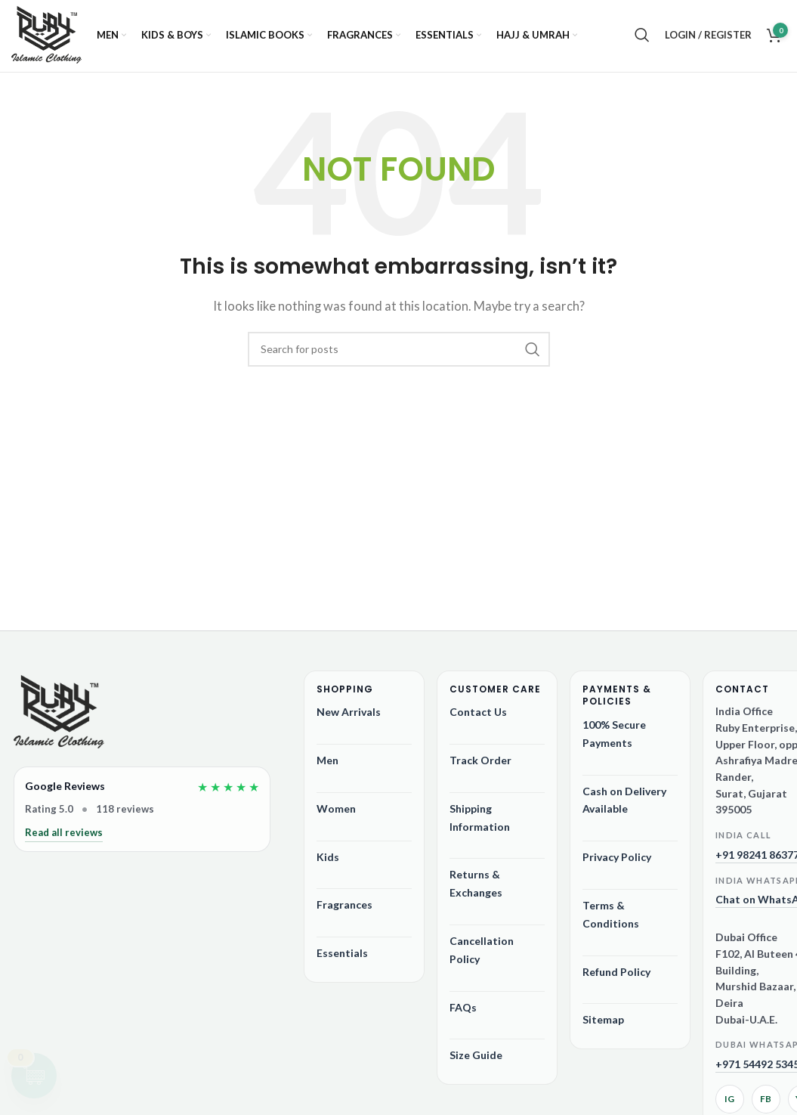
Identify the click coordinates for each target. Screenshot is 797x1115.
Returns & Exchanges (475, 890)
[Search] (642, 40)
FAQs (463, 1014)
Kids (328, 864)
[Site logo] (46, 40)
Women (336, 816)
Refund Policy (616, 979)
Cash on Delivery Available (624, 807)
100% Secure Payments (614, 741)
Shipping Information (479, 825)
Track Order (480, 767)
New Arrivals (349, 719)
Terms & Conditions (610, 921)
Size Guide (475, 1062)
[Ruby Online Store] (59, 721)
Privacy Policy (616, 864)
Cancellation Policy (481, 957)
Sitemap (603, 1027)
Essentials (342, 960)
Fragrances (344, 912)
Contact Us (478, 719)
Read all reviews (64, 840)
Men (327, 767)
